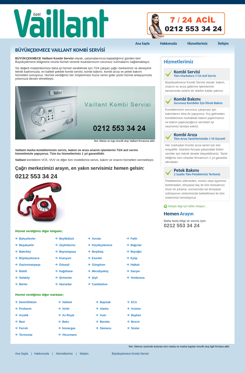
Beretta (104, 321)
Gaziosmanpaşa (29, 264)
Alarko (104, 308)
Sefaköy (24, 277)
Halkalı (135, 264)
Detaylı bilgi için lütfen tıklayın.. (187, 206)
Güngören (98, 264)
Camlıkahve (100, 284)
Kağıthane (66, 271)
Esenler (97, 258)
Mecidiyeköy (100, 271)
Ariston (136, 308)
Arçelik (23, 315)
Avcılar (96, 238)
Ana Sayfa (142, 43)
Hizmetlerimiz (197, 43)
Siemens (105, 328)
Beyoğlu (136, 251)
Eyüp (134, 258)
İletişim (223, 43)
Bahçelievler (27, 238)
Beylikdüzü (66, 238)
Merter (23, 284)
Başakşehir (26, 245)
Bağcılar (136, 245)
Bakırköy (25, 251)
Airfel (65, 308)
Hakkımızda (168, 43)
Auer (103, 315)
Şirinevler (65, 277)
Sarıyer (135, 271)
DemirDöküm (28, 302)
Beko (65, 321)
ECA (134, 302)
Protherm (25, 308)
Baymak (105, 302)
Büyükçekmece (29, 258)
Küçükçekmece (102, 245)
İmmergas (68, 328)
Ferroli (23, 328)
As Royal (68, 315)
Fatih (134, 238)
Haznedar (65, 284)
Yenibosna (138, 277)
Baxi (22, 321)
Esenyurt (65, 258)
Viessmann (69, 334)
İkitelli (23, 271)
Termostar (26, 334)
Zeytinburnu (67, 245)
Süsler (135, 328)
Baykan (136, 315)
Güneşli (64, 264)
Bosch (135, 321)
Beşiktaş (97, 251)
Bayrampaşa (67, 251)
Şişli (95, 277)
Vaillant (67, 302)
